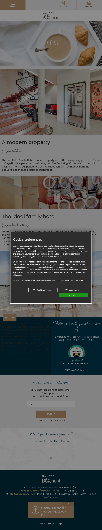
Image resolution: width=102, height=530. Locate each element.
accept (73, 295)
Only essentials (73, 290)
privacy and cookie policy (75, 280)
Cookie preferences (43, 290)
